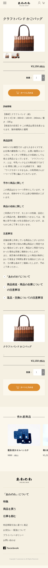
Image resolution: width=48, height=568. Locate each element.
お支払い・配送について (14, 530)
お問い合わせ (9, 540)
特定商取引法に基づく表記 (15, 525)
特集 (5, 501)
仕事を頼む (9, 516)
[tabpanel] (24, 38)
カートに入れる (26, 93)
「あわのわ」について (16, 494)
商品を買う (9, 509)
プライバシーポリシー (13, 535)
